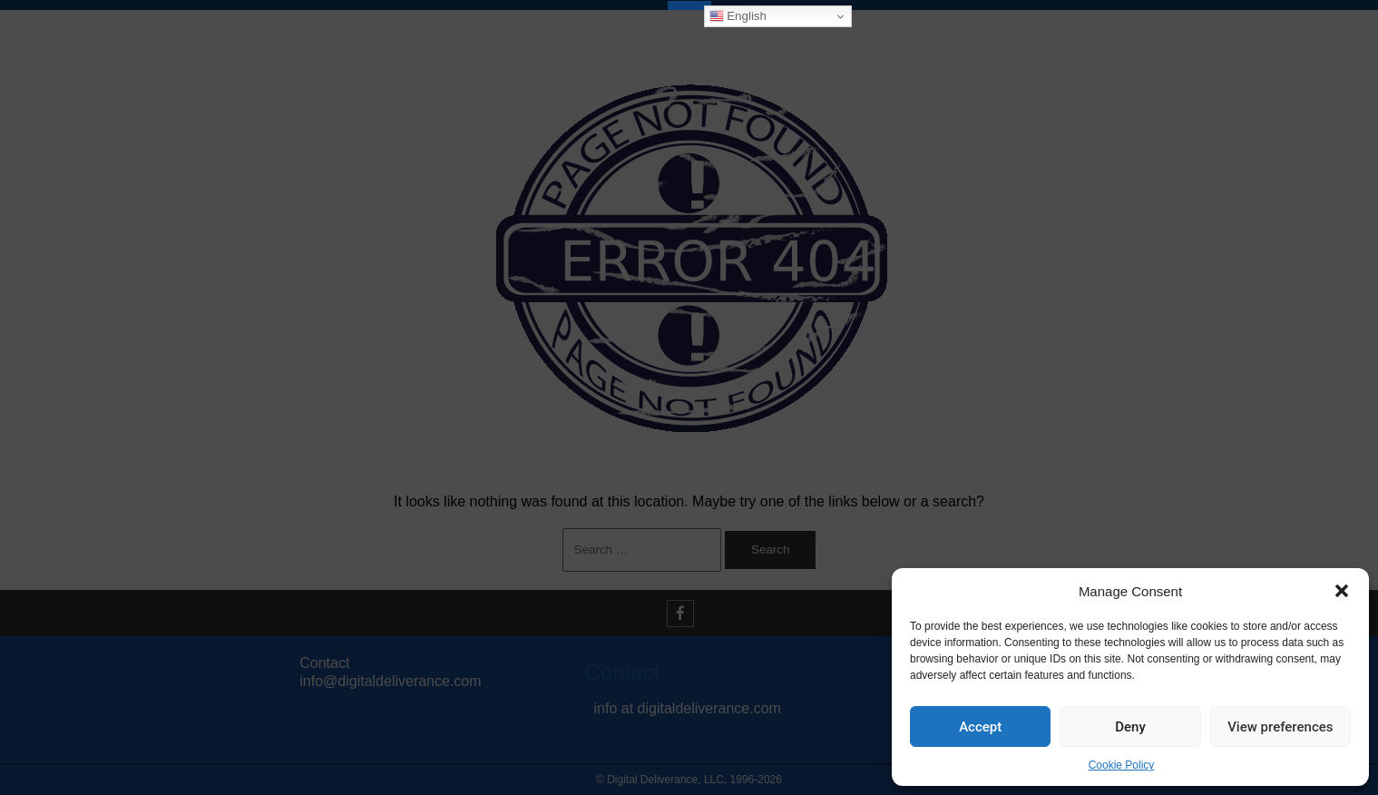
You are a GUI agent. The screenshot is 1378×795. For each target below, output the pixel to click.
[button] (1342, 591)
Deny (1130, 727)
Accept (980, 727)
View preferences (1280, 727)
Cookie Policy (1122, 765)
